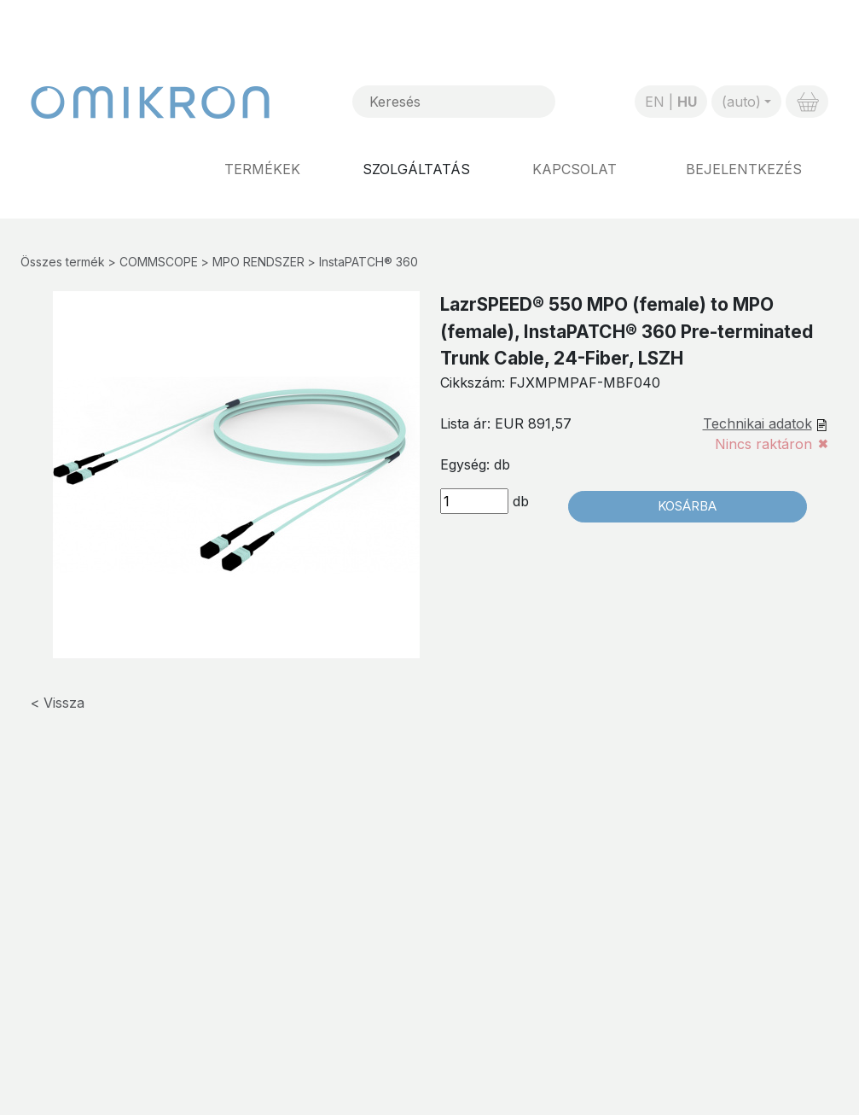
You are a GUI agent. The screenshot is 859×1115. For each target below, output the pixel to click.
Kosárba (687, 506)
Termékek (262, 169)
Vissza (64, 702)
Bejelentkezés (744, 169)
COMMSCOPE (158, 261)
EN (655, 101)
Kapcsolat (574, 169)
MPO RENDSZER (258, 261)
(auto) (741, 101)
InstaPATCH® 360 (368, 261)
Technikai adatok (757, 423)
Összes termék (62, 261)
